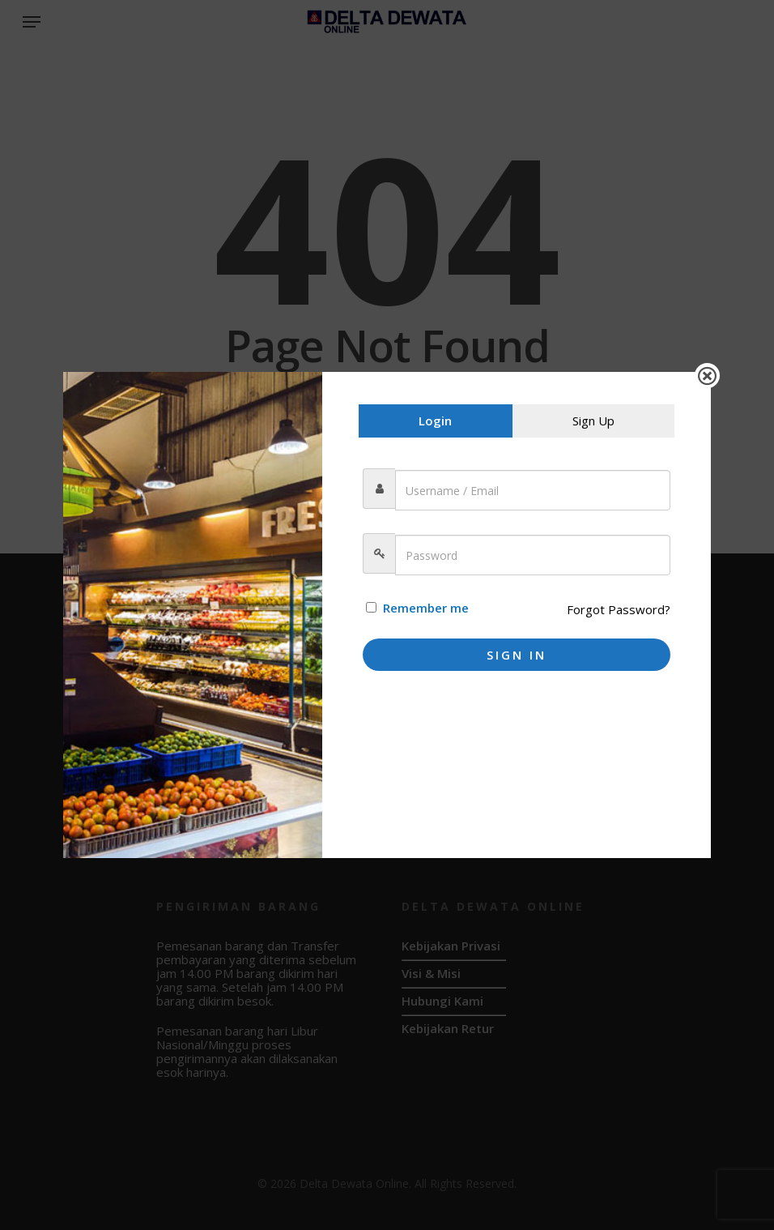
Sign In (516, 655)
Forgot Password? (618, 610)
